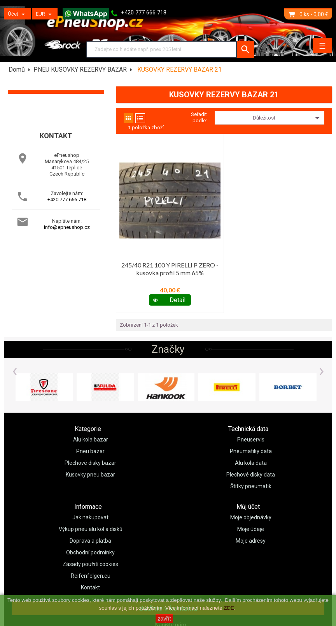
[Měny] (45, 13)
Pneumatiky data (251, 451)
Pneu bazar (90, 451)
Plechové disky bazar (90, 463)
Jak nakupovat (90, 517)
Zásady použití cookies (90, 564)
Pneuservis (250, 439)
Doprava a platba (90, 541)
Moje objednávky (250, 517)
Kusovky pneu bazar (90, 474)
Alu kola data (251, 463)
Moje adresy (251, 541)
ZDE (229, 608)
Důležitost (288, 118)
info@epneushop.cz (67, 227)
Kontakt (90, 587)
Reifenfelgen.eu (90, 576)
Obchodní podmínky (90, 552)
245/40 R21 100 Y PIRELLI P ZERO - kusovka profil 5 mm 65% (170, 268)
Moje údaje (250, 529)
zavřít (164, 618)
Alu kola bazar (90, 439)
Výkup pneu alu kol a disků (90, 529)
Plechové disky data (250, 474)
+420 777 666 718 (66, 199)
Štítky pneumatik (250, 486)
